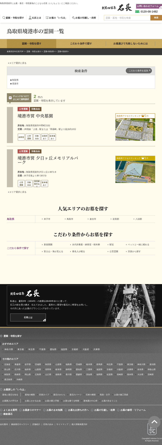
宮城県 (38, 364)
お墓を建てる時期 (71, 401)
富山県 (7, 369)
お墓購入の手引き (10, 401)
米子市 (47, 219)
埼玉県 (31, 349)
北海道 (7, 364)
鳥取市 (70, 219)
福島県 (69, 364)
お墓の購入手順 (52, 401)
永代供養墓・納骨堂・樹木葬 (86, 244)
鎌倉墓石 (8, 414)
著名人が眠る (78, 251)
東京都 (20, 349)
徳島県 (58, 374)
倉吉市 (93, 219)
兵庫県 (96, 349)
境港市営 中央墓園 (35, 116)
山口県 (48, 374)
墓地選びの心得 (90, 401)
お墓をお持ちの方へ (78, 410)
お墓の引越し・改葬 (85, 17)
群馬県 (99, 364)
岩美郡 (116, 219)
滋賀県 (64, 349)
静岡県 (69, 369)
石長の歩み (48, 424)
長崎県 (120, 374)
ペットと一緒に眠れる (138, 244)
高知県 (89, 374)
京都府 (75, 349)
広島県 (38, 374)
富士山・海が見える (53, 251)
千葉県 (42, 349)
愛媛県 (79, 374)
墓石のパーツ (75, 395)
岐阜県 (58, 369)
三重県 (89, 369)
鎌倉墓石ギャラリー (20, 424)
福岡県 (99, 374)
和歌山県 (152, 369)
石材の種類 (91, 395)
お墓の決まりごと (110, 401)
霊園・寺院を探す (15, 17)
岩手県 (28, 364)
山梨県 (38, 369)
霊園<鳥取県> (49, 51)
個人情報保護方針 (79, 424)
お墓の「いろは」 (58, 17)
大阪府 (86, 349)
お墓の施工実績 (121, 395)
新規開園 (48, 244)
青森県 (17, 364)
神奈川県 (8, 349)
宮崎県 (151, 374)
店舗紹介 (36, 424)
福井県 (28, 369)
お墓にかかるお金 (33, 401)
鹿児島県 (8, 379)
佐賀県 (110, 374)
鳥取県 (7, 374)
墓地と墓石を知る (10, 395)
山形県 (58, 364)
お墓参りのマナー (32, 410)
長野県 (48, 369)
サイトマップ (62, 424)
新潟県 (153, 364)
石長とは (36, 17)
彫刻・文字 (105, 395)
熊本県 (130, 374)
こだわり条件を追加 (138, 70)
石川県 (17, 369)
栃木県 (89, 364)
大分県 (140, 374)
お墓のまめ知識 (54, 410)
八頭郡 (139, 219)
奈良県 (140, 369)
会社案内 (4, 424)
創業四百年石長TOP (15, 51)
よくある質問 (10, 410)
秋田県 (48, 364)
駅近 (112, 244)
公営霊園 (114, 251)
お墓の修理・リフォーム (133, 410)
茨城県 (79, 364)
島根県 (17, 374)
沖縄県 (19, 379)
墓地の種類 (30, 395)
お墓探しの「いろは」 (15, 389)
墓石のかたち (59, 395)
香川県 (69, 374)
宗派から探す (134, 251)
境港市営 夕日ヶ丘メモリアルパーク (48, 160)
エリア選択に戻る (17, 63)
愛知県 (53, 349)
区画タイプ (44, 395)
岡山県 (28, 374)
